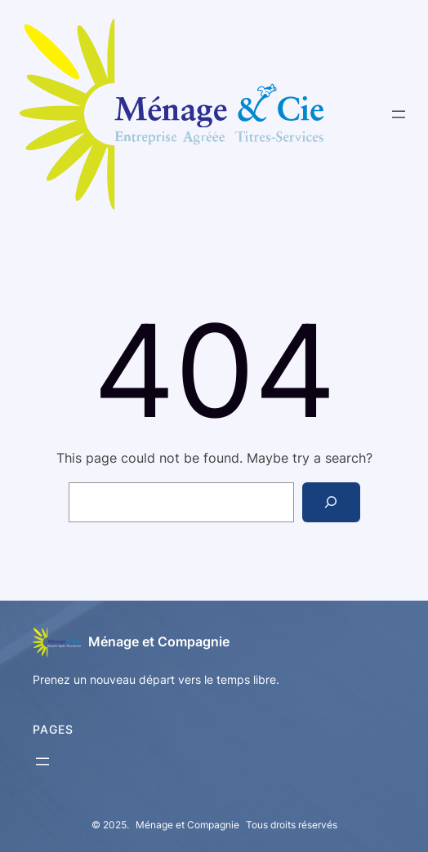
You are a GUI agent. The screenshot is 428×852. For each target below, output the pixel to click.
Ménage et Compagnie (159, 641)
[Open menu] (398, 114)
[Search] (331, 502)
